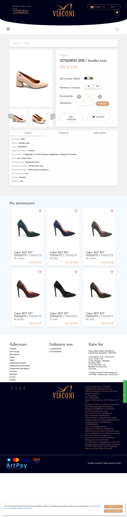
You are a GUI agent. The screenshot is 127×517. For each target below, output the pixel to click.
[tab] (28, 133)
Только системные (113, 511)
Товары (26, 43)
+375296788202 (20, 10)
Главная (15, 43)
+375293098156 (20, 13)
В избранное (71, 118)
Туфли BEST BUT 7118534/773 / (27, 255)
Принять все (113, 507)
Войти (113, 7)
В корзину (98, 117)
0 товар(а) (95, 6)
